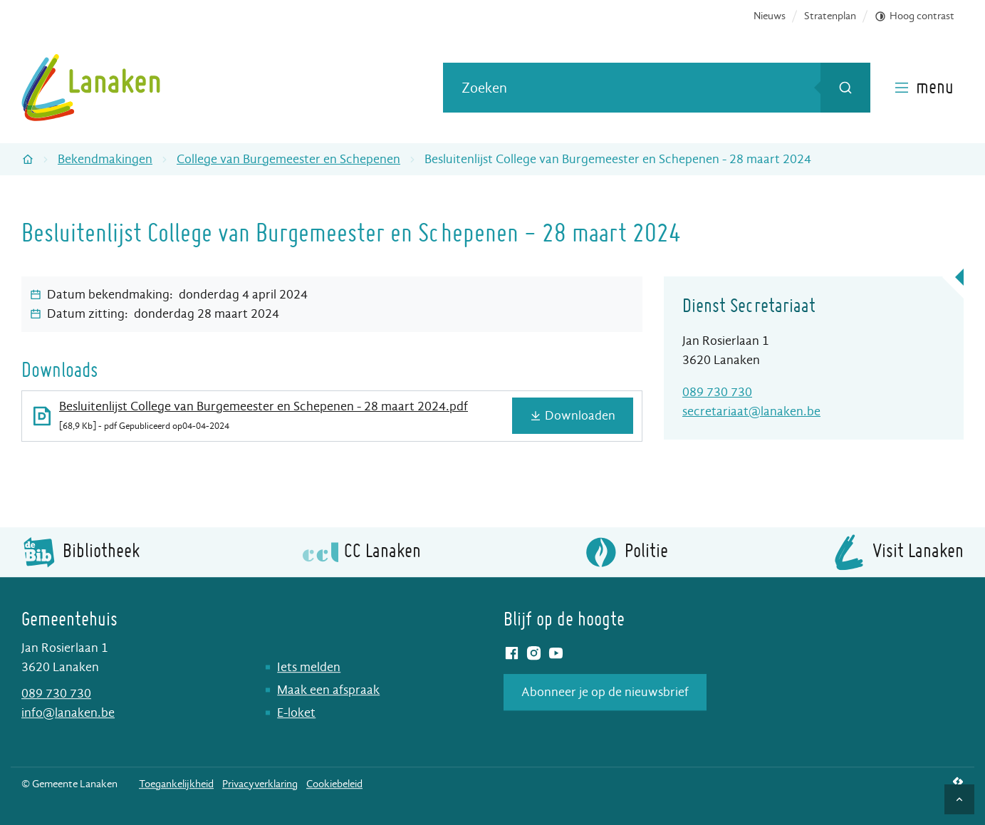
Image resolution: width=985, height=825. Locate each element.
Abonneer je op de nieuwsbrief (605, 692)
